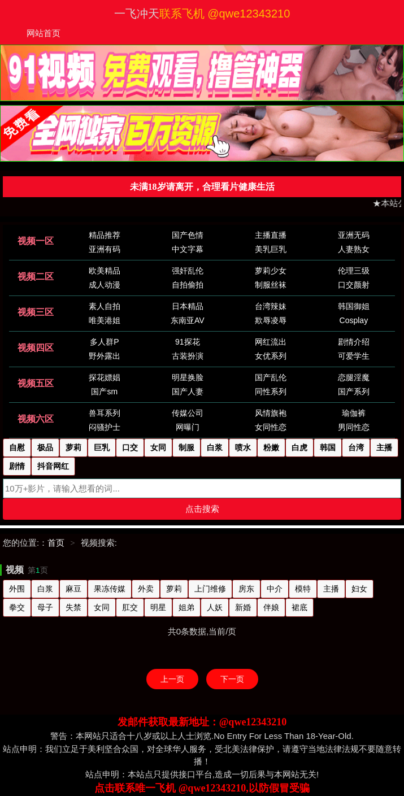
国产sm (104, 391)
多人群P (104, 341)
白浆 (45, 588)
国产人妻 (187, 391)
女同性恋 (270, 427)
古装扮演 (187, 355)
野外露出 (104, 355)
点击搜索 (202, 509)
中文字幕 (187, 249)
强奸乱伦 (187, 270)
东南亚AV (188, 320)
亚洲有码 (104, 249)
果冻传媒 (109, 588)
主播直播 (270, 235)
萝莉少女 (270, 270)
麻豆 (73, 588)
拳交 (17, 607)
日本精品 (187, 306)
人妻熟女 (354, 249)
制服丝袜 (270, 284)
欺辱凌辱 (270, 320)
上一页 (172, 679)
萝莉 (174, 588)
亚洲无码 (354, 235)
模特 (303, 588)
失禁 (73, 607)
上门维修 (210, 588)
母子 (45, 607)
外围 (17, 588)
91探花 (187, 341)
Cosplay (354, 320)
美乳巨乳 (270, 249)
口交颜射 (354, 284)
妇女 (359, 588)
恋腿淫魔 (354, 377)
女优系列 (270, 355)
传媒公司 (187, 412)
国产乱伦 (270, 377)
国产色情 (187, 235)
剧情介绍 (354, 341)
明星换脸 (187, 377)
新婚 (243, 607)
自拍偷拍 (187, 284)
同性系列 (270, 391)
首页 (55, 542)
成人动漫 (104, 284)
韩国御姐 (354, 306)
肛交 (130, 607)
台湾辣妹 (270, 306)
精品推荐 (104, 235)
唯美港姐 (104, 320)
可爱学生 (354, 355)
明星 (158, 607)
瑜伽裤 (354, 412)
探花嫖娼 (104, 377)
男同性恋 (354, 427)
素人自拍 (104, 306)
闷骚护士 (104, 427)
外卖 (146, 588)
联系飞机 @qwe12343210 (224, 13)
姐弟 (186, 607)
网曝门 (187, 427)
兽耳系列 (104, 412)
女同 (102, 607)
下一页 (232, 679)
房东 (246, 588)
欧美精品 (104, 270)
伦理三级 (354, 270)
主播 (331, 588)
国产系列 (354, 391)
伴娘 (271, 607)
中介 (275, 588)
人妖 (215, 607)
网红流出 (270, 341)
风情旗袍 (270, 412)
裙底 (299, 607)
